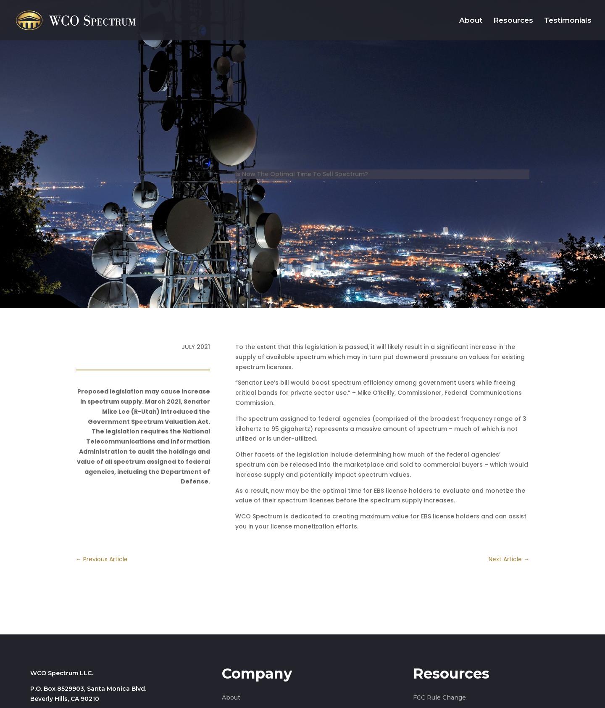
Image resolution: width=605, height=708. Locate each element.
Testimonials (568, 20)
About (470, 20)
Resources (513, 20)
